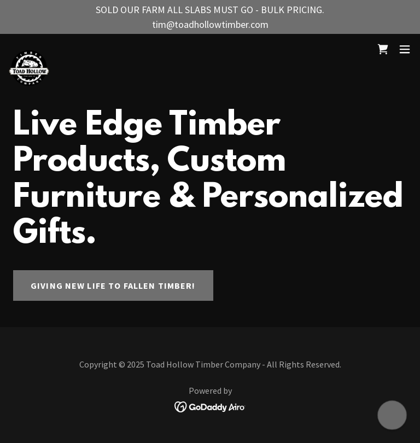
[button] (405, 49)
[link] (29, 49)
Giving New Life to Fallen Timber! (113, 285)
